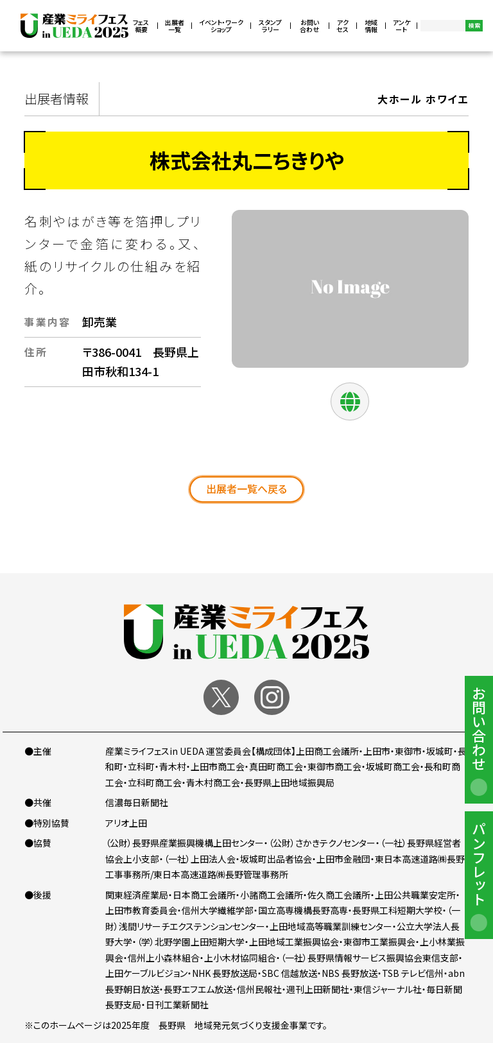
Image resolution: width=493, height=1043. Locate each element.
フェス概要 (141, 26)
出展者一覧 (174, 26)
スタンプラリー (270, 26)
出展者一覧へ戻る (246, 488)
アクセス (342, 26)
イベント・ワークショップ (221, 26)
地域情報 (371, 26)
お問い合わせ (309, 26)
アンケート (401, 26)
